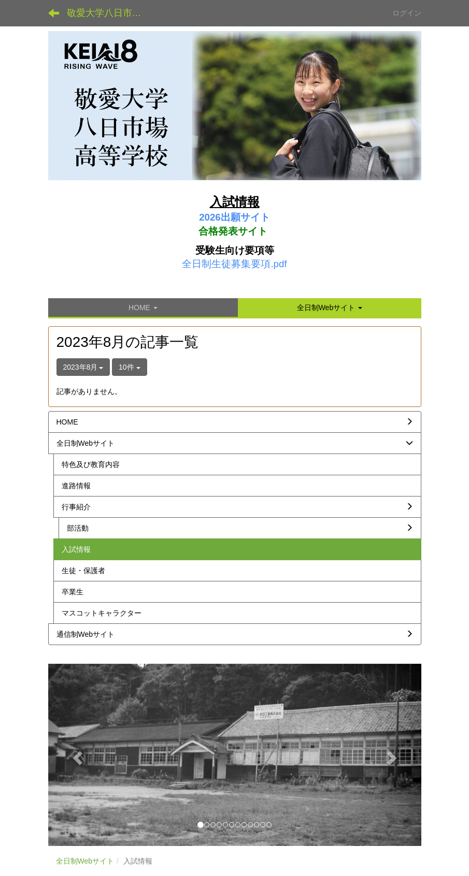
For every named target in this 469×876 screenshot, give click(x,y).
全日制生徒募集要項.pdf (234, 263)
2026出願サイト (234, 217)
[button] (329, 307)
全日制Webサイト (85, 861)
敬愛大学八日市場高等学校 (110, 13)
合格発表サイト (232, 231)
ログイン (406, 13)
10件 (129, 367)
